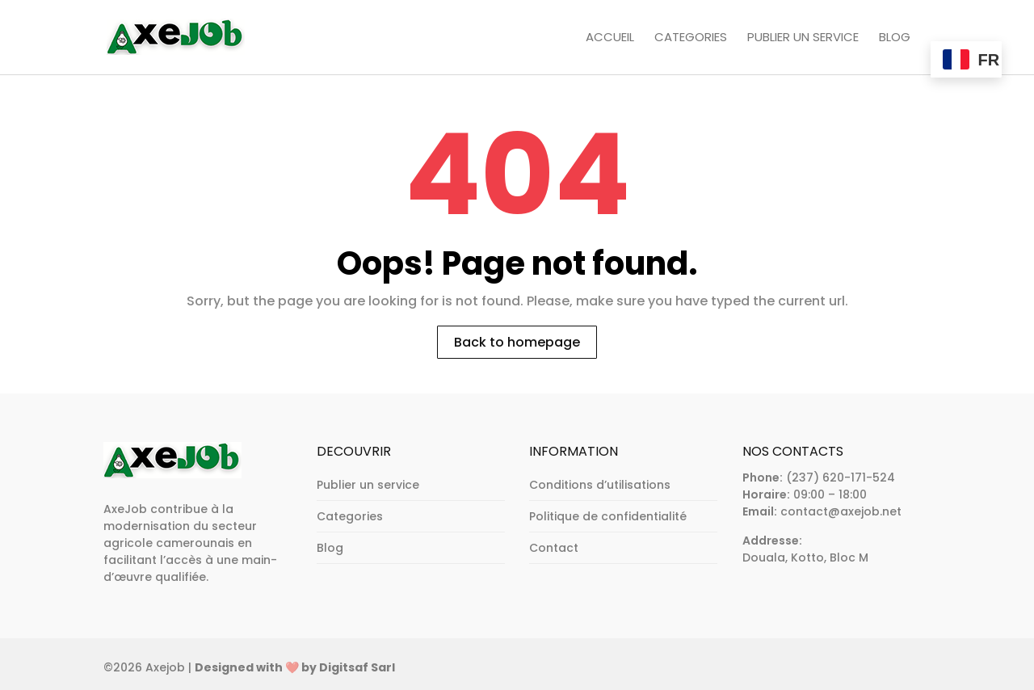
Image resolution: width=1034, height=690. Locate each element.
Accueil (610, 38)
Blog (894, 38)
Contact (553, 548)
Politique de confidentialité (608, 516)
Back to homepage (517, 342)
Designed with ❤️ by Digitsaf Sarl (295, 667)
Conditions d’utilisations (599, 485)
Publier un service (803, 38)
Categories (690, 38)
